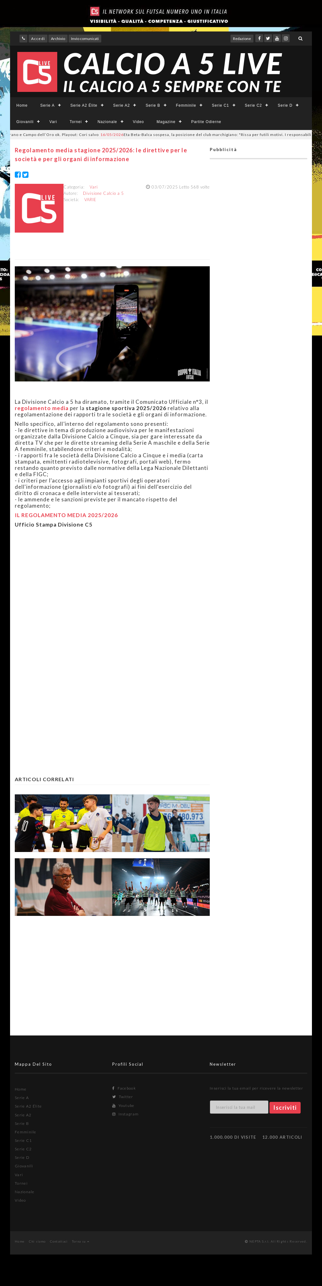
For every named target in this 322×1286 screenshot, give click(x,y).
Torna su (80, 1241)
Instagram (125, 1114)
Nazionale (107, 122)
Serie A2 (121, 105)
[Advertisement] (112, 594)
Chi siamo (37, 1241)
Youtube (123, 1105)
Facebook (124, 1088)
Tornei (75, 122)
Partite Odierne (206, 122)
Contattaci (59, 1241)
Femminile (186, 105)
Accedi (38, 38)
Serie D (285, 105)
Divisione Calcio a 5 (103, 193)
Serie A (47, 105)
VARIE (90, 199)
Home (22, 105)
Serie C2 (253, 105)
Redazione (242, 38)
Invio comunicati (85, 38)
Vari (53, 122)
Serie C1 (220, 105)
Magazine (166, 122)
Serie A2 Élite (83, 105)
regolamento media (42, 408)
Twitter (122, 1096)
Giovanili (25, 122)
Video (138, 122)
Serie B (153, 105)
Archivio (58, 38)
